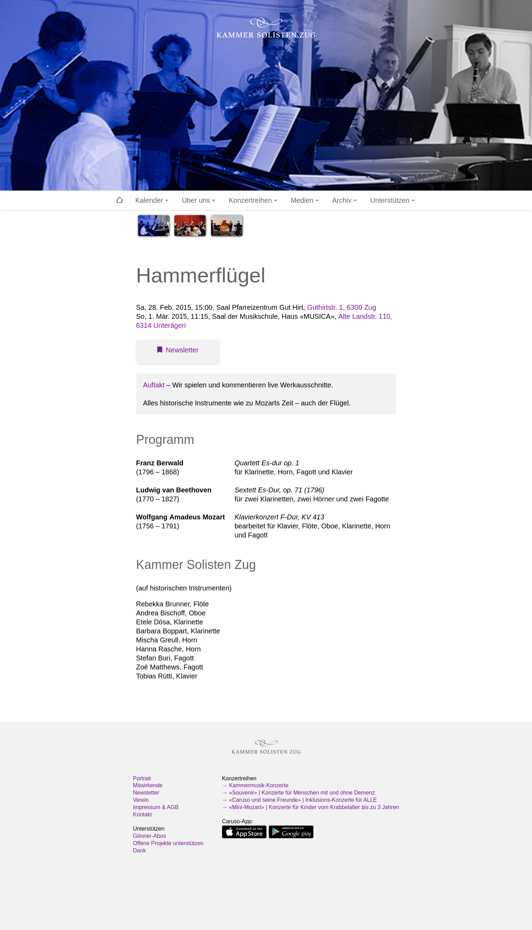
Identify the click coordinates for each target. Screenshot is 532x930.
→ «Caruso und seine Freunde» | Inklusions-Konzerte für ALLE (299, 800)
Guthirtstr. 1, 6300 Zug (341, 307)
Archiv (345, 200)
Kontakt (142, 814)
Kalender (153, 200)
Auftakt (154, 385)
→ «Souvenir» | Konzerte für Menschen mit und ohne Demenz (298, 793)
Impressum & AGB (156, 807)
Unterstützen (393, 200)
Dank (139, 850)
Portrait (142, 778)
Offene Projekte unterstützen (168, 843)
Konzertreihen (253, 200)
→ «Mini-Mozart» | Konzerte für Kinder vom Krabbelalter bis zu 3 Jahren (310, 807)
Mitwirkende (148, 785)
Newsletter (146, 793)
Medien (305, 200)
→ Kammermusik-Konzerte (255, 785)
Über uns (199, 200)
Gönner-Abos (149, 836)
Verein (141, 800)
